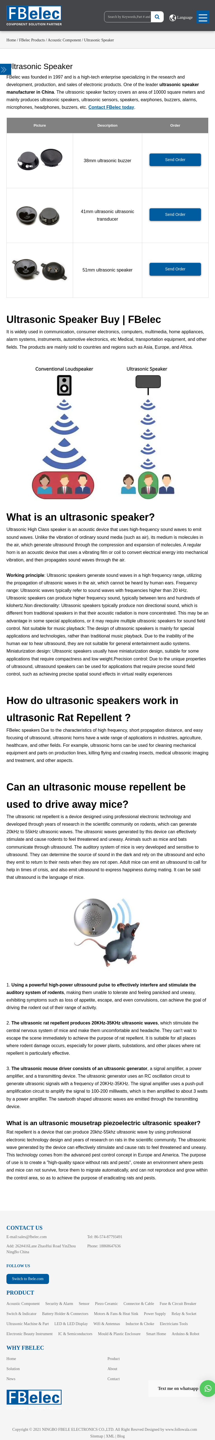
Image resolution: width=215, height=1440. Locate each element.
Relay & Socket (184, 1314)
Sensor (84, 1304)
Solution (13, 1369)
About (112, 1369)
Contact (114, 1379)
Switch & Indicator (21, 1314)
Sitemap (96, 1436)
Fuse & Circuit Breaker (178, 1304)
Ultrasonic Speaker (99, 40)
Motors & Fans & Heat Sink (116, 1314)
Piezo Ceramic (106, 1304)
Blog (121, 1436)
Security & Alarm (59, 1304)
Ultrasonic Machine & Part (27, 1324)
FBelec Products (32, 40)
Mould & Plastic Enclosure (119, 1334)
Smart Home (156, 1334)
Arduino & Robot (185, 1334)
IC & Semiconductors (75, 1334)
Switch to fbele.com (27, 1279)
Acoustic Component (64, 40)
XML (110, 1436)
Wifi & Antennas (107, 1324)
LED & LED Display (71, 1324)
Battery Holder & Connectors (65, 1314)
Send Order (175, 159)
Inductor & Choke (140, 1324)
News (10, 1379)
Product (114, 1359)
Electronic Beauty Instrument (29, 1334)
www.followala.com (181, 1429)
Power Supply (155, 1314)
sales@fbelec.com (32, 1237)
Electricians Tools (174, 1324)
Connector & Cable (138, 1304)
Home (11, 40)
